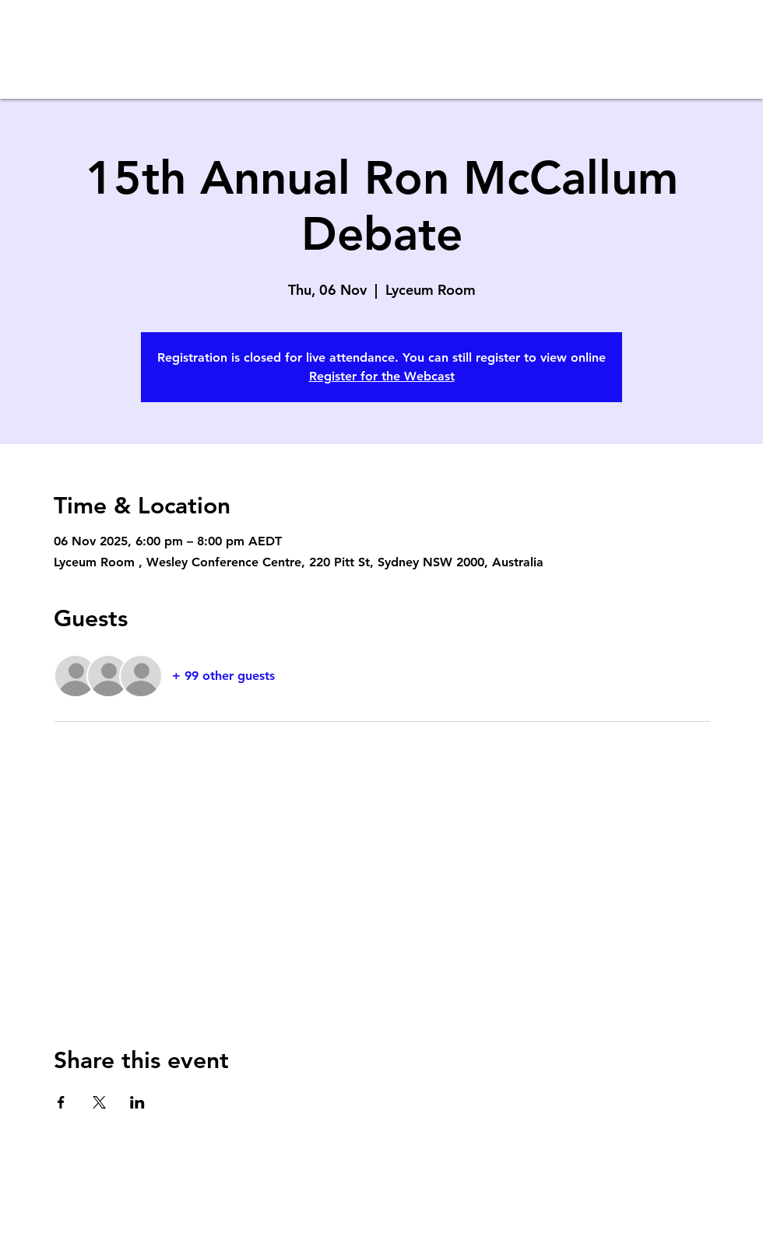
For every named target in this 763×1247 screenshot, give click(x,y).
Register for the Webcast (382, 376)
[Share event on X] (99, 1102)
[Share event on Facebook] (61, 1102)
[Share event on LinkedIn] (137, 1102)
